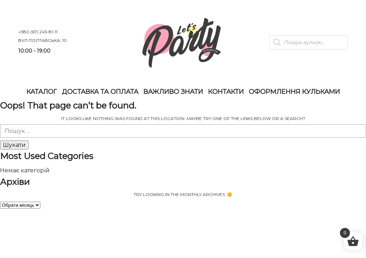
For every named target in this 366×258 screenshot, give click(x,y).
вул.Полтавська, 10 (42, 40)
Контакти (226, 92)
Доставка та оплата (100, 92)
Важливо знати (173, 92)
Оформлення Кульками (294, 92)
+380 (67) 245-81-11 (38, 31)
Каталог (41, 92)
